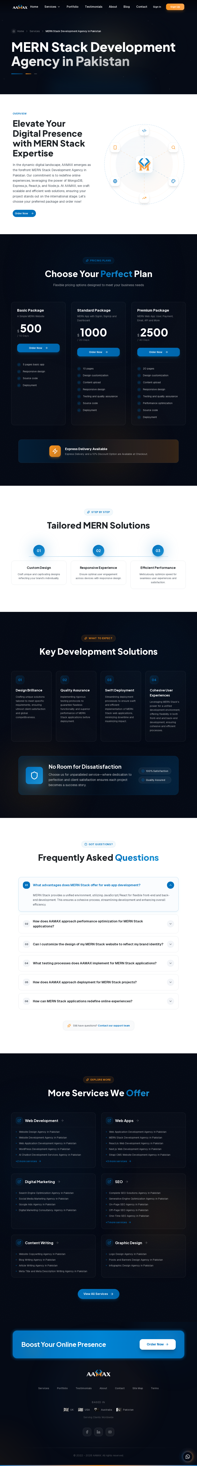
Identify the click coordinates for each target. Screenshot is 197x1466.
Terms (155, 1388)
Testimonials (93, 7)
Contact (141, 7)
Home (34, 7)
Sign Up (175, 6)
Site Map (137, 1388)
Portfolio (72, 7)
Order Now (24, 213)
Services (52, 7)
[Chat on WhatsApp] (188, 1457)
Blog (127, 7)
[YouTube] (110, 1432)
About (113, 7)
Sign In (157, 6)
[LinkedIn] (98, 1432)
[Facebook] (87, 1432)
